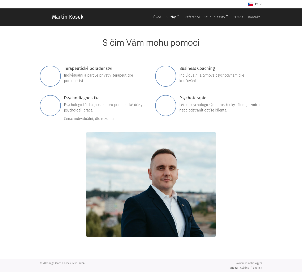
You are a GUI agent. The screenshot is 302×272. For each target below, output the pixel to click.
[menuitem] (143, 17)
